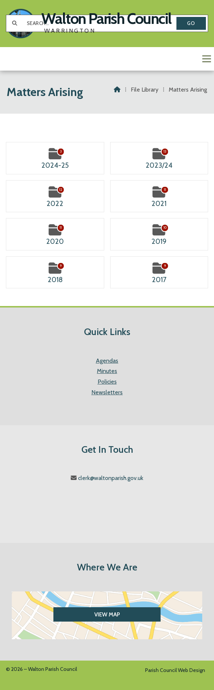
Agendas (107, 360)
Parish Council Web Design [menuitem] (175, 670)
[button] (107, 59)
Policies (107, 381)
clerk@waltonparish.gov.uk (110, 477)
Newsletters (107, 392)
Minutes (107, 370)
